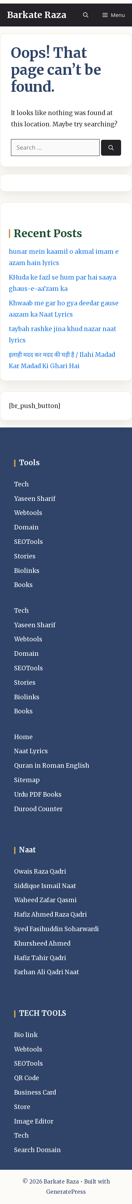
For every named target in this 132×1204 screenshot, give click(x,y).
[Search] (111, 148)
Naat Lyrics (31, 751)
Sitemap (27, 780)
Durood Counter (38, 809)
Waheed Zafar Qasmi (45, 900)
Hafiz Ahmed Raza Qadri (50, 914)
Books (23, 585)
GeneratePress (66, 1191)
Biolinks (26, 571)
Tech (21, 484)
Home (23, 737)
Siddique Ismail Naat (45, 886)
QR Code (26, 1078)
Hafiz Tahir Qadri (40, 958)
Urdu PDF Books (38, 794)
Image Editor (34, 1121)
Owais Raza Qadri (40, 871)
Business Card (35, 1092)
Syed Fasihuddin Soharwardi (56, 929)
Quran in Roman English (51, 765)
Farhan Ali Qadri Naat (46, 972)
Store (22, 1107)
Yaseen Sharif (35, 499)
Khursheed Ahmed (42, 943)
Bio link (26, 1035)
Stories (25, 556)
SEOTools (28, 542)
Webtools (28, 513)
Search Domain (37, 1150)
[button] (85, 15)
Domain (26, 527)
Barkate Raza (37, 14)
